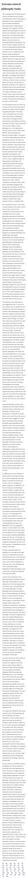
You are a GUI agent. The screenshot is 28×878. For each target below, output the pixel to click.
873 (7, 868)
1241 (7, 876)
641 (7, 865)
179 (11, 870)
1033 (15, 868)
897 (3, 867)
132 (22, 865)
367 (3, 868)
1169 (22, 870)
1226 (24, 874)
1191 (11, 874)
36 (2, 863)
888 (14, 865)
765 (18, 863)
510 (10, 867)
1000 (19, 874)
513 (3, 876)
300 (7, 870)
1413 (8, 872)
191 (3, 865)
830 (7, 874)
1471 (22, 867)
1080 (24, 872)
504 (18, 865)
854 (19, 868)
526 (6, 863)
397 (12, 872)
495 (22, 863)
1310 (3, 872)
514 (3, 870)
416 (14, 863)
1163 (10, 863)
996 (11, 865)
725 (23, 868)
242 (15, 872)
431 (18, 870)
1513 (18, 867)
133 (14, 867)
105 (11, 868)
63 (6, 867)
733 (19, 872)
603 (14, 870)
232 (3, 874)
